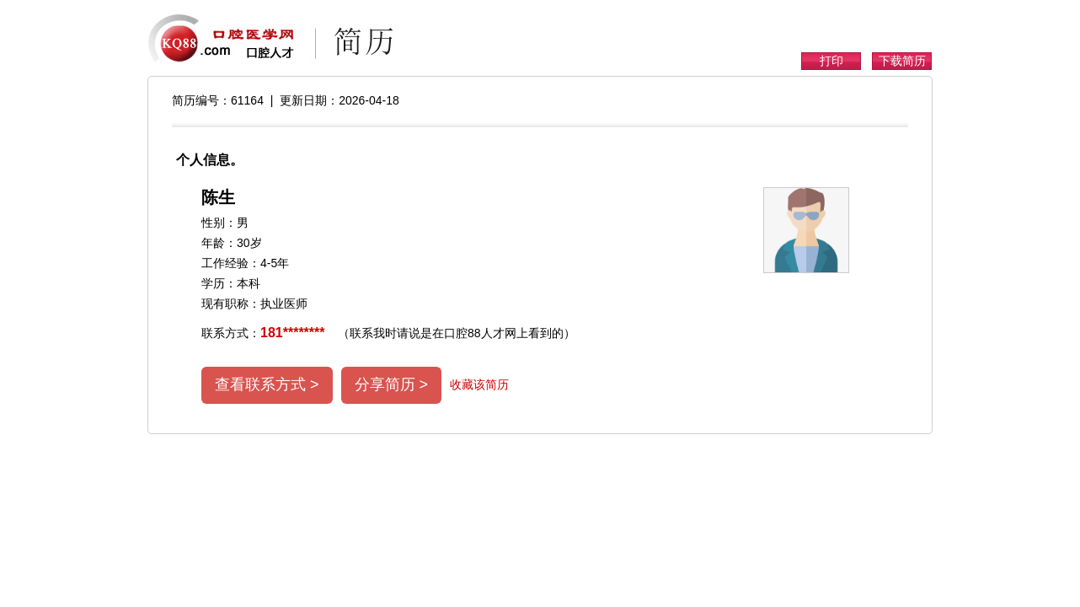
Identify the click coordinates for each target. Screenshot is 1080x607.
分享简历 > (392, 384)
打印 (831, 60)
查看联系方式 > (267, 384)
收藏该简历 (479, 384)
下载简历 (902, 60)
